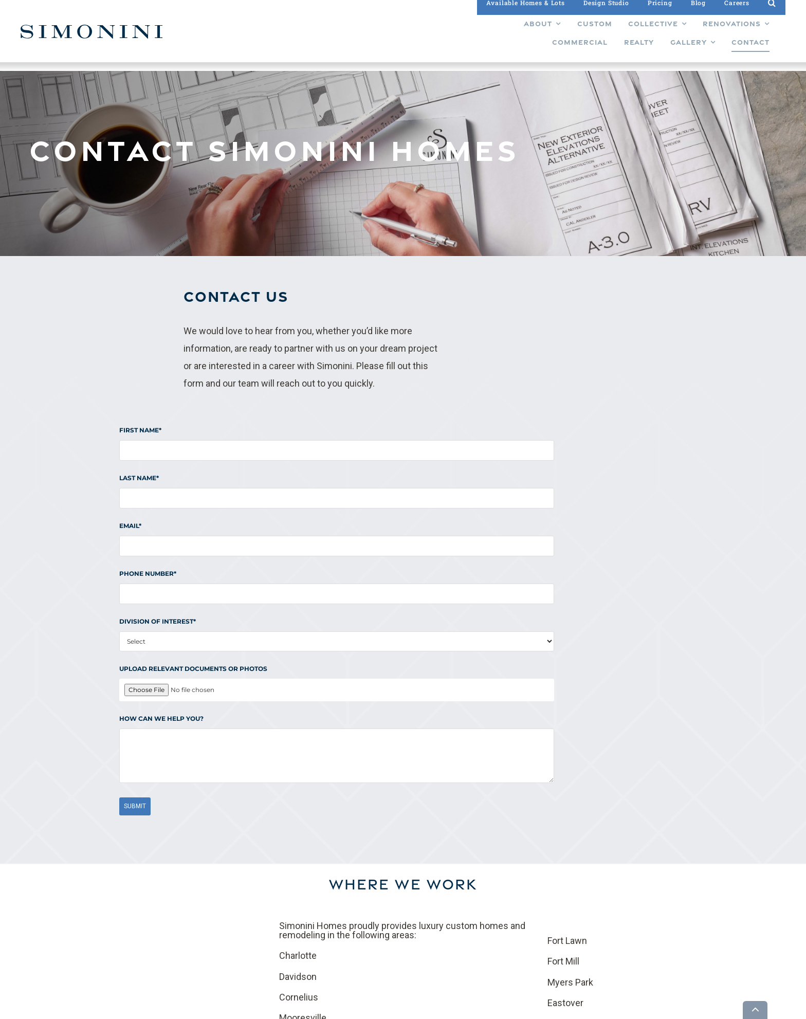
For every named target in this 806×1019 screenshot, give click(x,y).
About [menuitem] (387, 945)
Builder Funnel (199, 1010)
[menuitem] (314, 38)
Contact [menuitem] (443, 917)
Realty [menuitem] (387, 935)
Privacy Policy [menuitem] (452, 927)
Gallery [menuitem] (441, 865)
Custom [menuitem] (389, 865)
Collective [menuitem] (392, 882)
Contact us (337, 805)
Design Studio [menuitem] (452, 882)
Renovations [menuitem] (397, 900)
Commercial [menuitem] (396, 917)
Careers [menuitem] (443, 900)
